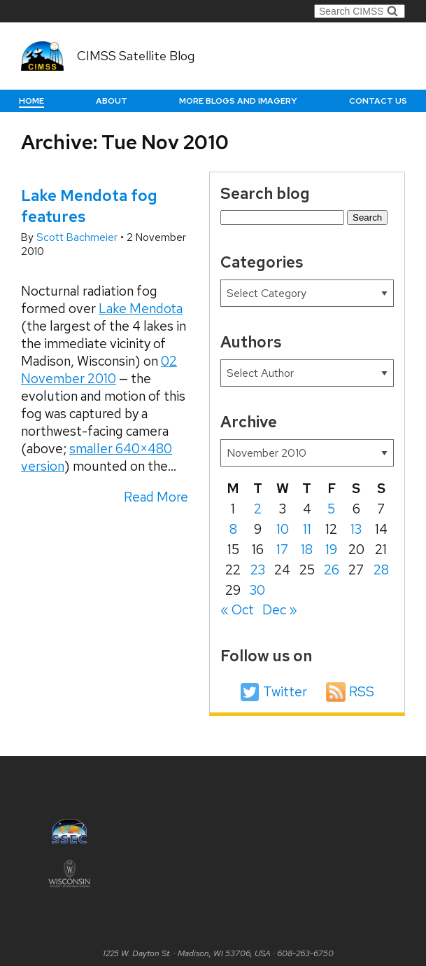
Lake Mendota (141, 308)
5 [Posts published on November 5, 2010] (331, 509)
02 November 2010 (99, 369)
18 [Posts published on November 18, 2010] (307, 549)
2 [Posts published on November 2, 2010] (258, 509)
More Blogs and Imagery (238, 100)
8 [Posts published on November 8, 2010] (233, 529)
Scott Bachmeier (78, 237)
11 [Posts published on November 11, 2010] (307, 529)
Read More (156, 497)
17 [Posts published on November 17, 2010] (282, 549)
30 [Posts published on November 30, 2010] (257, 590)
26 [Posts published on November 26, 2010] (331, 570)
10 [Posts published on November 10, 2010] (282, 529)
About (111, 100)
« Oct (237, 610)
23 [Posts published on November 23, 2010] (257, 570)
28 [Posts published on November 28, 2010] (381, 570)
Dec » (279, 610)
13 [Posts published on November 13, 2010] (356, 529)
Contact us (378, 100)
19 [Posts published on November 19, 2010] (331, 549)
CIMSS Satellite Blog (135, 55)
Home (31, 100)
